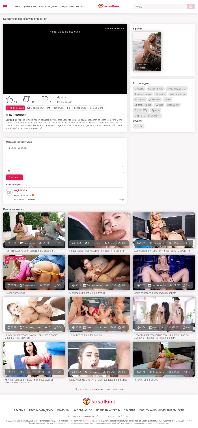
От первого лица (143, 105)
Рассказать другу (41, 410)
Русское (156, 110)
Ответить (31, 199)
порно (86, 416)
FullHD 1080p (141, 110)
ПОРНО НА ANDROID (108, 410)
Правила (129, 410)
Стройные (160, 94)
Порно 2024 (173, 105)
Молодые (139, 88)
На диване (140, 99)
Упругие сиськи (177, 94)
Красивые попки (143, 94)
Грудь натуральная (177, 88)
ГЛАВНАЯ (19, 410)
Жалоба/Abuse (82, 410)
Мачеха (159, 105)
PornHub (139, 126)
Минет (167, 99)
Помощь (63, 410)
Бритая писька (155, 88)
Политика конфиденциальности (161, 410)
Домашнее (154, 99)
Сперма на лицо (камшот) (147, 115)
